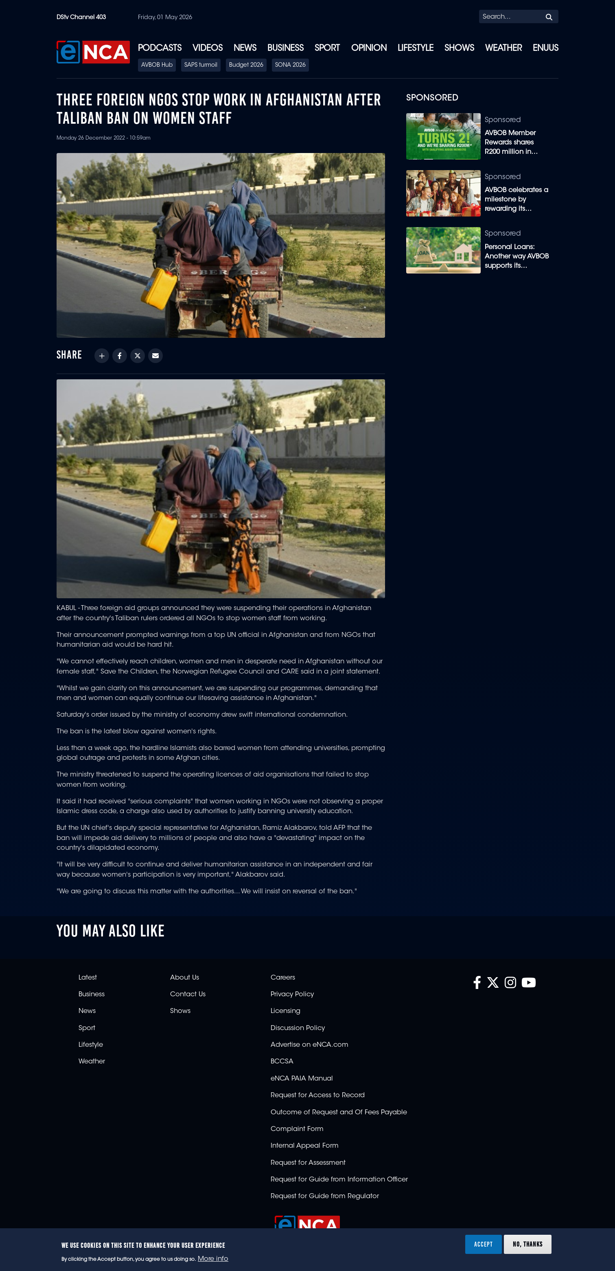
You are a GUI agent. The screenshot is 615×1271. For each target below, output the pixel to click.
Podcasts (160, 49)
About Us (184, 978)
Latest (88, 978)
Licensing (285, 1011)
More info (213, 1259)
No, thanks (528, 1244)
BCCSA (282, 1062)
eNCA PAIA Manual (302, 1079)
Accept (483, 1244)
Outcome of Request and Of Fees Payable (339, 1112)
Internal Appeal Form (305, 1146)
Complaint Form (297, 1129)
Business (285, 49)
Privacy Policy (292, 994)
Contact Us (188, 994)
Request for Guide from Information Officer (339, 1180)
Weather (503, 49)
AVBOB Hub (157, 65)
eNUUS (545, 49)
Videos (208, 49)
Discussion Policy (298, 1028)
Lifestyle (415, 49)
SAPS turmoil (200, 65)
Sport (327, 49)
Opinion (369, 49)
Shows (459, 49)
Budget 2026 (246, 65)
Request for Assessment (308, 1163)
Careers (283, 978)
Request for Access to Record (318, 1095)
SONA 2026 (290, 65)
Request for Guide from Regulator (325, 1196)
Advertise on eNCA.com (309, 1045)
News (245, 49)
